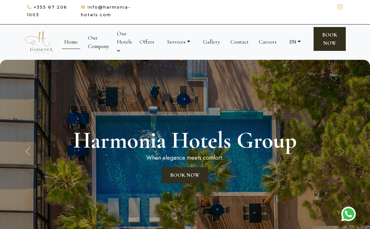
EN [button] (292, 41)
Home (71, 41)
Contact (239, 41)
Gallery (211, 41)
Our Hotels (124, 41)
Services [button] (176, 41)
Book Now (329, 38)
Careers (268, 41)
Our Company (98, 41)
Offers (147, 41)
